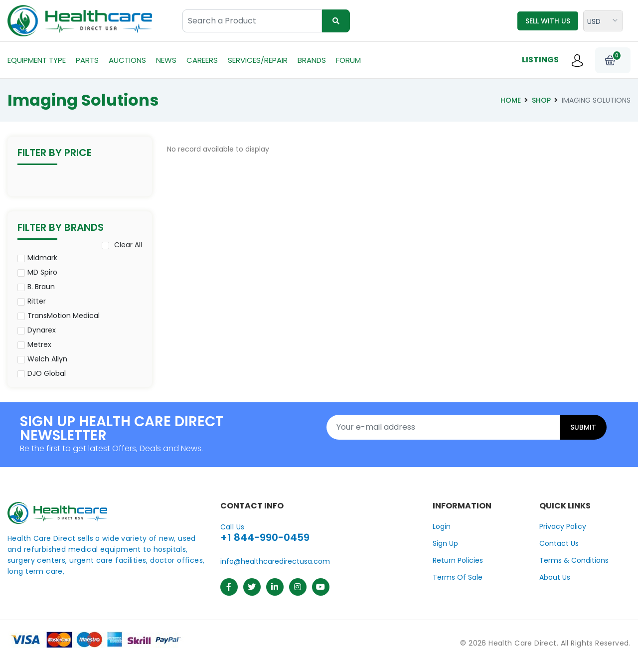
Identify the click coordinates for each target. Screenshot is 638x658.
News (166, 60)
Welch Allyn (47, 359)
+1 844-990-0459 (265, 537)
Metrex (39, 344)
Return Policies (458, 560)
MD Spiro (42, 272)
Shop (541, 100)
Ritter (36, 301)
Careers (202, 60)
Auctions (127, 60)
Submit (583, 427)
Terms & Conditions (574, 560)
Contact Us (559, 543)
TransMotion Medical (63, 316)
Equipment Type (36, 60)
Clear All (128, 245)
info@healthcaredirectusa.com (275, 561)
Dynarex (41, 330)
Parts (87, 60)
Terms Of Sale (457, 577)
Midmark (42, 258)
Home (510, 100)
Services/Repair (258, 60)
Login (442, 526)
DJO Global (46, 373)
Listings (540, 59)
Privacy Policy (562, 526)
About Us (554, 577)
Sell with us (547, 21)
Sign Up (445, 543)
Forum (348, 60)
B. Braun (41, 287)
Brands (312, 60)
